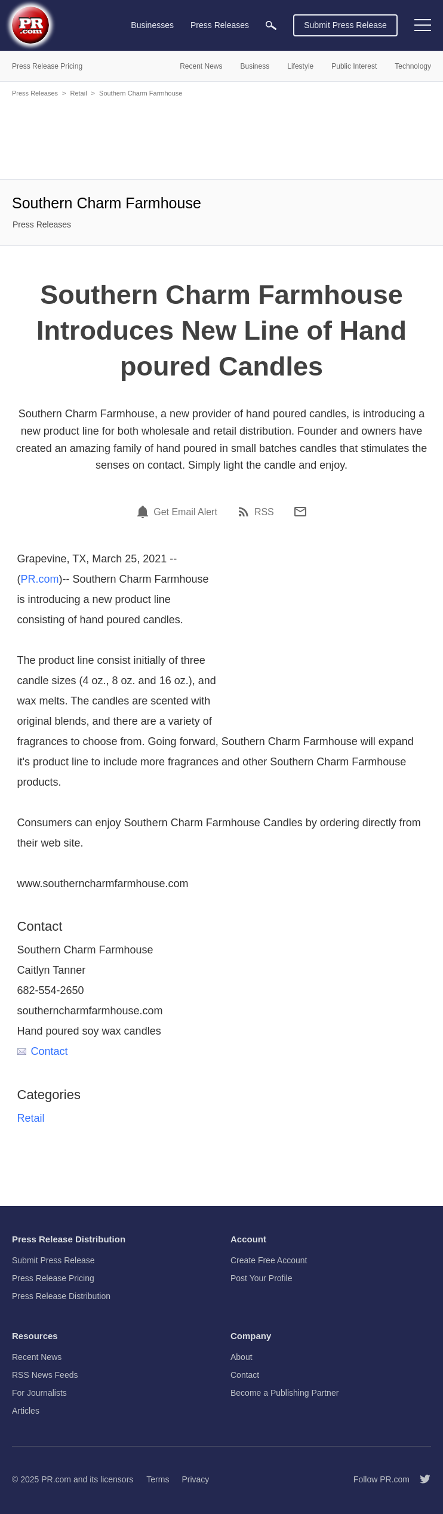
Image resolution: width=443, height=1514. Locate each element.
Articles (25, 1410)
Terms (157, 1479)
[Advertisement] (221, 137)
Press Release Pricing (53, 1278)
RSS (264, 512)
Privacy (195, 1479)
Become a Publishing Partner (284, 1393)
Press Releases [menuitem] (219, 25)
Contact (42, 1051)
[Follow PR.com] (420, 1479)
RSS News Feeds (45, 1375)
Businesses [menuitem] (152, 25)
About (241, 1357)
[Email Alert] (144, 511)
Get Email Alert (185, 512)
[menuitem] (271, 25)
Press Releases (35, 93)
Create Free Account (268, 1260)
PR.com (40, 579)
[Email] (300, 511)
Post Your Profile (261, 1278)
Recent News (36, 1357)
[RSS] (245, 511)
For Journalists (39, 1393)
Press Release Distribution (61, 1296)
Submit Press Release (345, 25)
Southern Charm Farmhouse (140, 93)
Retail (78, 93)
